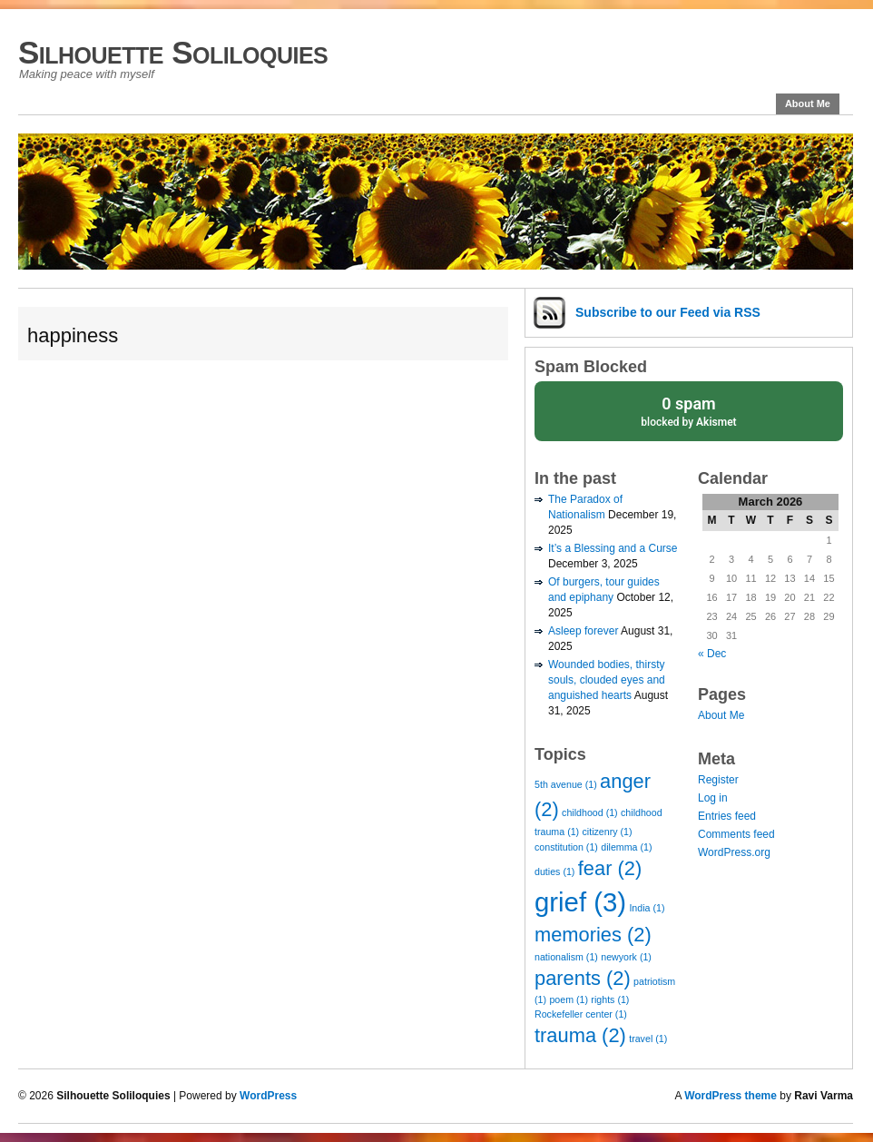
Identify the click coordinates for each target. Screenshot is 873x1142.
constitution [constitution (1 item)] (566, 847)
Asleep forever (583, 631)
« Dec (712, 653)
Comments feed (736, 834)
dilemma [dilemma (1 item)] (626, 847)
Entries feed (727, 816)
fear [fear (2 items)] (610, 868)
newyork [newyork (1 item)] (626, 956)
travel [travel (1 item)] (648, 1038)
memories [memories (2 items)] (593, 934)
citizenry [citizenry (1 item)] (608, 831)
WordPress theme (730, 1095)
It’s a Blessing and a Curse (613, 548)
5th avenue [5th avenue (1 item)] (566, 784)
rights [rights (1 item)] (610, 999)
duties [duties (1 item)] (554, 871)
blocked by (688, 410)
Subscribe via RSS (667, 312)
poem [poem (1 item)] (568, 999)
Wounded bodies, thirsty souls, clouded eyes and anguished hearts (606, 680)
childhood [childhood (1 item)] (590, 812)
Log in (713, 798)
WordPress (268, 1095)
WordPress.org (734, 852)
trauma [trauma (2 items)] (580, 1035)
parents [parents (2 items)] (583, 978)
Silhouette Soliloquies (173, 52)
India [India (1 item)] (646, 907)
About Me (807, 103)
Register (718, 779)
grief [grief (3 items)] (580, 902)
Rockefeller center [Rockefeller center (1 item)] (581, 1014)
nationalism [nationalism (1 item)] (566, 956)
